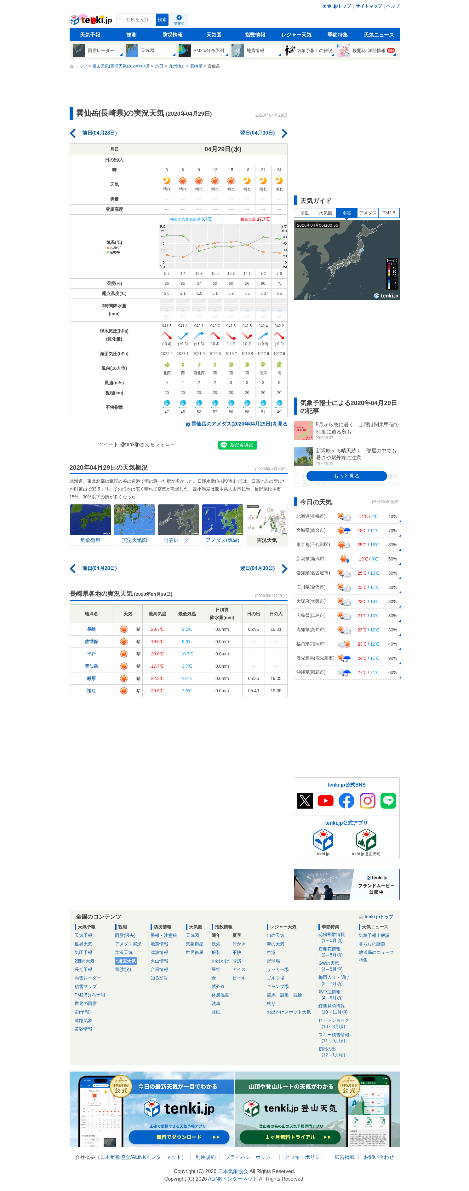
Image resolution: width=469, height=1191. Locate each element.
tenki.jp (91, 21)
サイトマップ (369, 6)
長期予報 (83, 969)
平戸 (91, 653)
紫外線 (218, 986)
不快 (236, 952)
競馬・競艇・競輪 (284, 994)
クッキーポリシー (305, 1157)
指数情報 (255, 35)
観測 (131, 35)
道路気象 (83, 1020)
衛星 (304, 212)
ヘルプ (393, 6)
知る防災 (159, 977)
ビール (239, 977)
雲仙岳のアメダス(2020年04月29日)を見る (239, 424)
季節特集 (338, 35)
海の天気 (275, 943)
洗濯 (216, 943)
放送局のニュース (376, 952)
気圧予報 (83, 952)
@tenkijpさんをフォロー (147, 444)
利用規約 (206, 1157)
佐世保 (91, 641)
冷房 (236, 960)
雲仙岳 (91, 666)
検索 (162, 19)
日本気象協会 (115, 1157)
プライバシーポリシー (250, 1157)
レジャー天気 (296, 35)
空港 (271, 952)
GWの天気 (336, 966)
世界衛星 (194, 952)
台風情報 (159, 969)
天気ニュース (379, 35)
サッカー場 (278, 969)
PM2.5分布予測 (90, 994)
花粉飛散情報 (336, 938)
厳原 (91, 678)
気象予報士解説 (374, 935)
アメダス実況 (128, 943)
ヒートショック (336, 1023)
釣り (271, 1003)
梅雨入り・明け (336, 980)
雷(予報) (83, 1011)
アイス (239, 969)
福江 (91, 690)
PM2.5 (388, 212)
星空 (216, 969)
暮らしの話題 (372, 943)
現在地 (179, 23)
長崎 (91, 629)
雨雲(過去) (125, 935)
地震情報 (159, 943)
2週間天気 (85, 960)
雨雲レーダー (88, 977)
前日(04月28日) (99, 133)
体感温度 (220, 994)
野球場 (273, 960)
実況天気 (124, 952)
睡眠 (216, 1011)
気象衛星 (194, 943)
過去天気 (127, 960)
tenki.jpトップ (336, 6)
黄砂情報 (83, 1028)
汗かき (239, 943)
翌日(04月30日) (257, 133)
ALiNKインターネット (156, 1157)
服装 (216, 952)
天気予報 (90, 35)
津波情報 (159, 952)
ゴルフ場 (275, 977)
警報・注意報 (164, 935)
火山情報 (159, 960)
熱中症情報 (336, 995)
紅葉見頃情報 (336, 1009)
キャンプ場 (278, 986)
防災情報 (173, 35)
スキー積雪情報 (336, 1038)
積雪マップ (86, 986)
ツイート (108, 444)
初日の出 (336, 1052)
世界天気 (83, 943)
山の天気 (275, 935)
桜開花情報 (336, 952)
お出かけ (220, 960)
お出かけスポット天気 (289, 1011)
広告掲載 (345, 1157)
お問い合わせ (379, 1157)
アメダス (368, 212)
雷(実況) (123, 969)
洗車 (216, 1003)
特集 (363, 959)
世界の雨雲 (86, 1003)
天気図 (213, 35)
